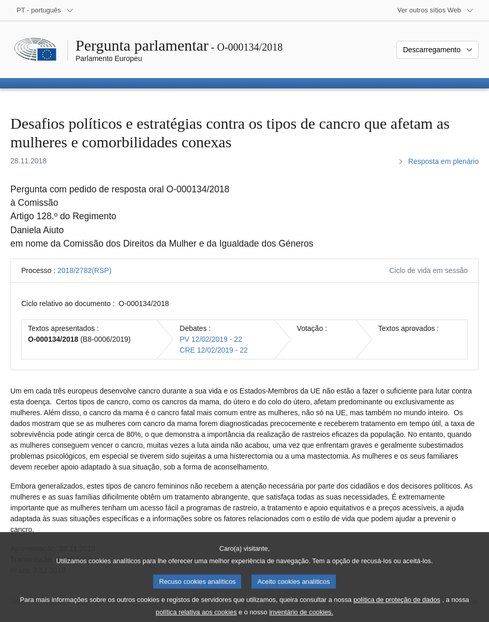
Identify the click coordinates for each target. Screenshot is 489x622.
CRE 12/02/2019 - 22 (214, 350)
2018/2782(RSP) (84, 270)
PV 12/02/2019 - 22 (211, 339)
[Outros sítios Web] (435, 10)
